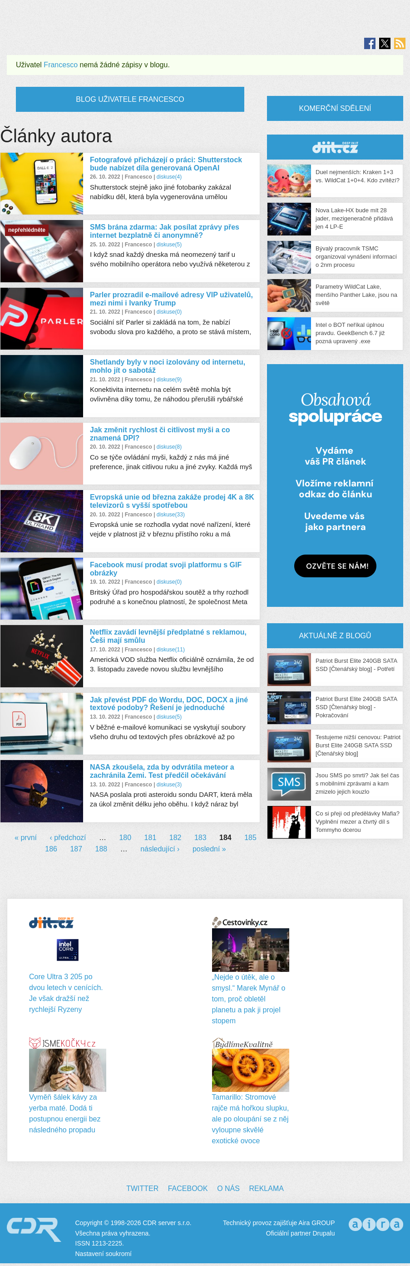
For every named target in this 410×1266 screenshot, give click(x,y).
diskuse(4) (169, 177)
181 (150, 837)
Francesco (61, 65)
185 (250, 837)
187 (76, 849)
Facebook (188, 1188)
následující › (159, 849)
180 (125, 837)
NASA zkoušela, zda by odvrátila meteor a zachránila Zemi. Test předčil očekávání (162, 771)
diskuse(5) (169, 244)
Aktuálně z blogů (335, 636)
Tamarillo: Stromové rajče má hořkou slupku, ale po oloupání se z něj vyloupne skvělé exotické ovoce (250, 1119)
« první (26, 837)
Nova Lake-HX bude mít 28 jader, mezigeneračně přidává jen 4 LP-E (354, 218)
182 (175, 837)
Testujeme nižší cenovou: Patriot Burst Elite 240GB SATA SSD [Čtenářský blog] (358, 745)
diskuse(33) (171, 514)
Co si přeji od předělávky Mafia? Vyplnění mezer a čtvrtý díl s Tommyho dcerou (358, 821)
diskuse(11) (171, 649)
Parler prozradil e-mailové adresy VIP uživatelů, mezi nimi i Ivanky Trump (171, 299)
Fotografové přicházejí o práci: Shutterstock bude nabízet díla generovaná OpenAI (166, 164)
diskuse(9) (169, 379)
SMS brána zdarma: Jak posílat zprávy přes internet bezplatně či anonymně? (164, 231)
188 (101, 849)
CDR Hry (335, 147)
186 (51, 849)
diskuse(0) (169, 312)
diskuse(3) (169, 784)
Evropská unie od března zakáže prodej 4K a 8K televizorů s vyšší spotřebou (172, 501)
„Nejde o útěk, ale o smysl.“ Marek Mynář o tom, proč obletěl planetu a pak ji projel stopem (249, 999)
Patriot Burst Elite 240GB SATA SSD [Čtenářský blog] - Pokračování (356, 707)
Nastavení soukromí (103, 1253)
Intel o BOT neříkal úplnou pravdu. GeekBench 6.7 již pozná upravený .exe (350, 333)
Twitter (142, 1188)
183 (200, 837)
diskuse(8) (169, 447)
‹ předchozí (67, 837)
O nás (228, 1188)
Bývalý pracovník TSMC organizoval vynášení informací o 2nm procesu (356, 256)
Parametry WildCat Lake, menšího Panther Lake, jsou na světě (356, 294)
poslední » (209, 849)
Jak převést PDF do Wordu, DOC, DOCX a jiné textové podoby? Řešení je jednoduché (169, 704)
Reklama (266, 1188)
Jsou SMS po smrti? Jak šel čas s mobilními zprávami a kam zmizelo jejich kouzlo (357, 783)
